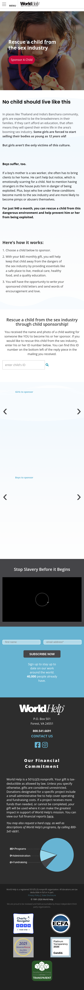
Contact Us (42, 736)
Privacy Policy (34, 895)
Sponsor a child (22, 60)
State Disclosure (49, 895)
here (50, 816)
